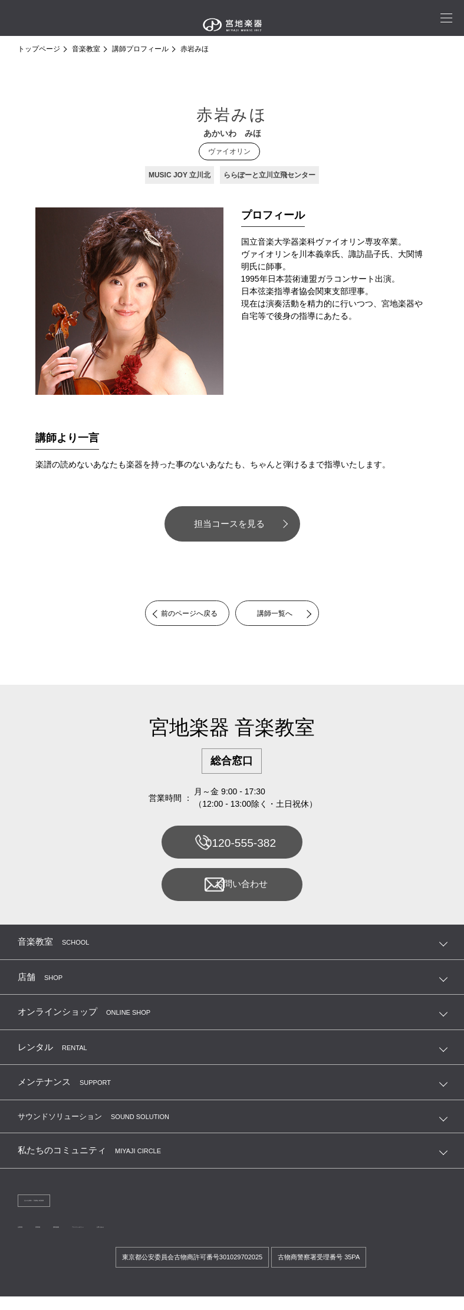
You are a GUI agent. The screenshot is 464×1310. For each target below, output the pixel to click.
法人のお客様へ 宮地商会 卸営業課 (77, 1210)
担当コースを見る (229, 524)
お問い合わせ (231, 892)
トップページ (39, 49)
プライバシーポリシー (184, 1239)
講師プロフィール (140, 49)
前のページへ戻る (180, 614)
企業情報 (32, 1239)
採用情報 (73, 1239)
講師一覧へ (284, 614)
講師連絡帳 (118, 1239)
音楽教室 (86, 49)
